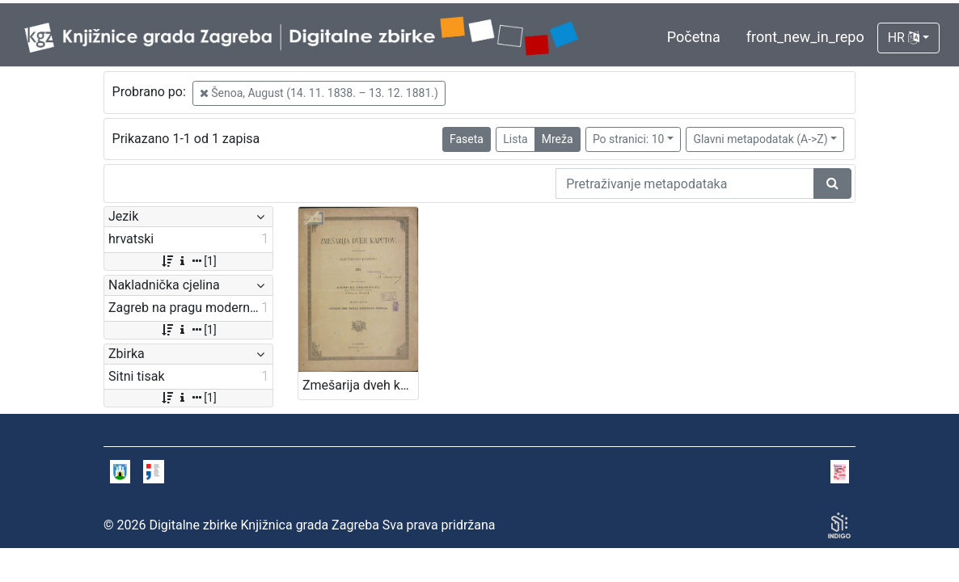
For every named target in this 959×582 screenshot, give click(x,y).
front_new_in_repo (805, 36)
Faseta (467, 139)
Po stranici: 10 (629, 139)
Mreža (557, 139)
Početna (693, 36)
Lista (515, 139)
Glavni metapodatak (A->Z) (760, 139)
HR (903, 37)
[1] (188, 261)
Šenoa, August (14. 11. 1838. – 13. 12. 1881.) (319, 92)
